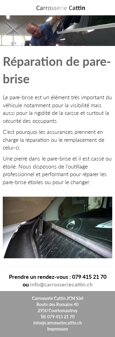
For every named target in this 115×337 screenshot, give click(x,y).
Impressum (57, 329)
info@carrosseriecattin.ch (61, 284)
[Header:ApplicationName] (60, 7)
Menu (108, 8)
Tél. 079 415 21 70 (57, 316)
